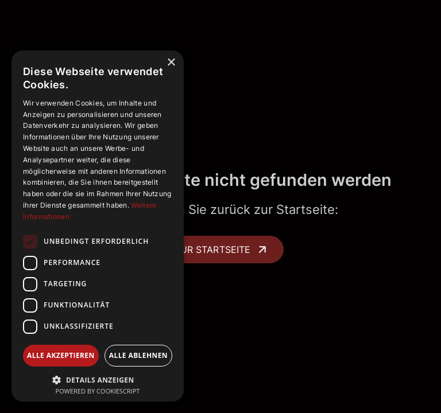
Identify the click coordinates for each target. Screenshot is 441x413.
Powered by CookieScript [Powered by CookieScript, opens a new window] (98, 391)
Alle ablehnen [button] (138, 355)
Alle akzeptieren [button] (61, 355)
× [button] (171, 63)
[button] (97, 379)
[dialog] (97, 226)
